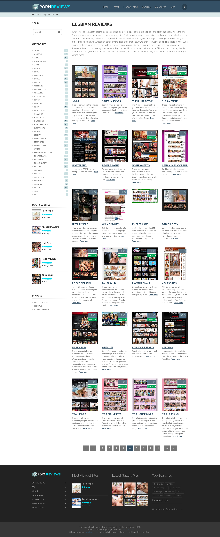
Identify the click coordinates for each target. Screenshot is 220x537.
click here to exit (92, 532)
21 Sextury (47, 275)
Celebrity (50, 86)
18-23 (50, 50)
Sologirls (50, 177)
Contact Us (37, 495)
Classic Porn (50, 89)
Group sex (175, 488)
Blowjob (50, 75)
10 (157, 448)
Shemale (50, 170)
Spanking (50, 180)
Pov (180, 492)
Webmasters (38, 508)
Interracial (50, 128)
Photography (50, 156)
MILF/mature (50, 145)
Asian (50, 64)
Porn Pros (47, 211)
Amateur (50, 54)
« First (86, 449)
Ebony (50, 100)
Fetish (50, 107)
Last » (174, 449)
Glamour (50, 114)
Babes (50, 68)
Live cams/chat (50, 138)
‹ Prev (93, 449)
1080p (169, 484)
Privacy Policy (38, 504)
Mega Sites (50, 142)
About (35, 491)
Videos (50, 187)
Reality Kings (49, 259)
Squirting (50, 184)
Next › (167, 449)
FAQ (33, 487)
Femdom (50, 103)
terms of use (127, 529)
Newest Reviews (40, 309)
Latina (50, 131)
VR (50, 194)
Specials (146, 7)
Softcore (50, 173)
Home (105, 7)
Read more (119, 113)
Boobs (50, 78)
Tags (172, 7)
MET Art (46, 243)
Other (50, 149)
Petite (177, 496)
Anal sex (169, 492)
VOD (50, 191)
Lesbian (55, 15)
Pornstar (50, 159)
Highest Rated (130, 7)
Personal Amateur (50, 152)
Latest (116, 7)
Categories (160, 7)
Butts (50, 82)
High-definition (50, 124)
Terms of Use (38, 499)
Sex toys (158, 492)
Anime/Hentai (50, 61)
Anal (50, 57)
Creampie (50, 93)
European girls (160, 488)
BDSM (50, 71)
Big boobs (158, 484)
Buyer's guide (38, 483)
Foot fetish (50, 110)
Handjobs (50, 117)
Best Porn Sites (40, 302)
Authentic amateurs (162, 496)
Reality (50, 166)
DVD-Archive (50, 96)
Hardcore (50, 121)
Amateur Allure (50, 227)
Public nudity (50, 163)
